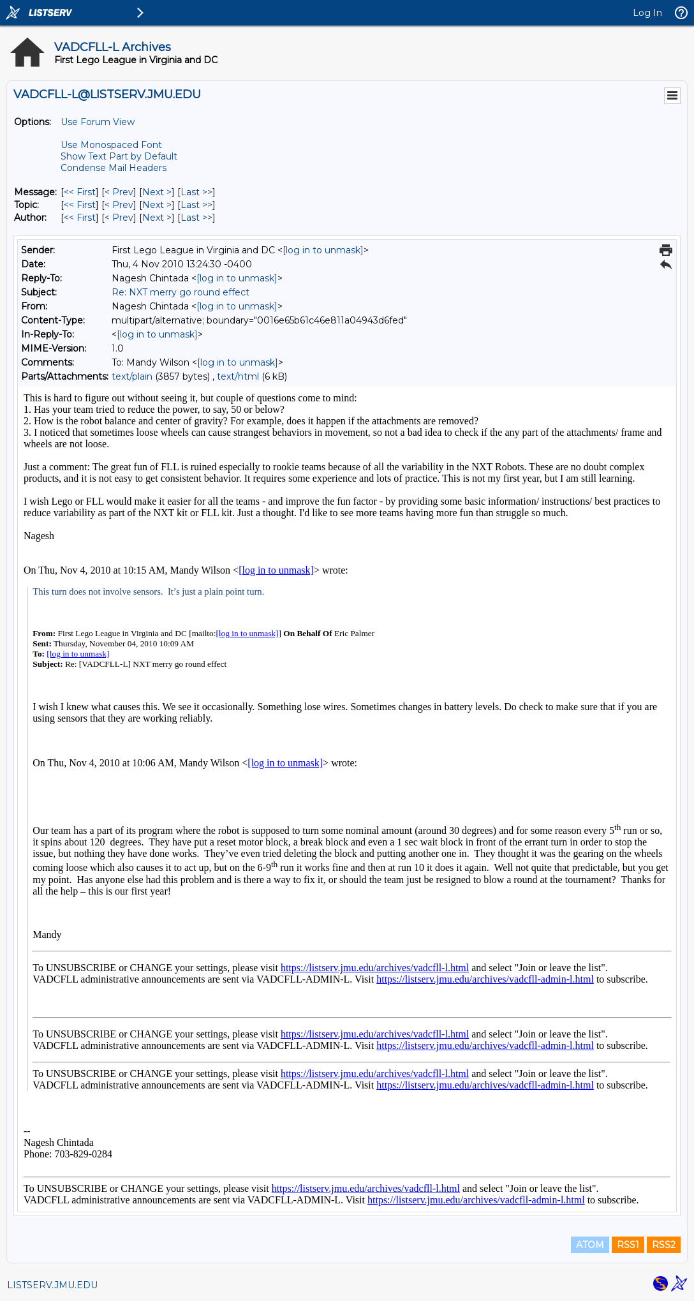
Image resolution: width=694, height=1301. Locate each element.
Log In (647, 13)
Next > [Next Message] (157, 192)
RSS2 (664, 1245)
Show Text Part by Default (119, 156)
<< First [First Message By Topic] (80, 205)
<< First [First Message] (80, 192)
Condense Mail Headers (113, 168)
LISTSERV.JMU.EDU (52, 1285)
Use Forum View (98, 122)
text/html (238, 376)
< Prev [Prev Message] (119, 192)
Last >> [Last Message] (196, 192)
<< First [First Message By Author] (80, 217)
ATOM (590, 1245)
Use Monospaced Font (111, 145)
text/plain (132, 376)
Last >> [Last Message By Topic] (196, 205)
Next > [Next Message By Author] (157, 217)
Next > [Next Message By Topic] (157, 205)
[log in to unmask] (323, 250)
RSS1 (628, 1245)
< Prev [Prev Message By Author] (119, 217)
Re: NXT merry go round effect (180, 292)
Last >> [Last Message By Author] (196, 217)
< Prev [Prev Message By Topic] (119, 205)
